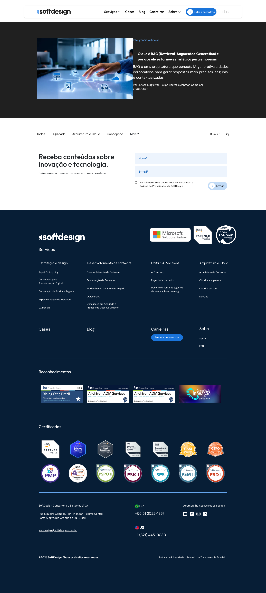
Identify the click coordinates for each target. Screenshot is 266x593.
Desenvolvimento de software (109, 262)
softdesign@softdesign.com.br (58, 529)
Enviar (220, 185)
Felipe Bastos (169, 85)
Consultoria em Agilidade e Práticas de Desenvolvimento (103, 304)
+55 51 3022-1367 (149, 512)
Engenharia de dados (163, 279)
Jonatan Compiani (191, 85)
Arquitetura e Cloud (86, 134)
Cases (130, 11)
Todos (41, 134)
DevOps (203, 295)
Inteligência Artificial (146, 40)
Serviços (110, 11)
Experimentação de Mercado (55, 298)
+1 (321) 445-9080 (150, 534)
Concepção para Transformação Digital (51, 280)
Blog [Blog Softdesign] (90, 328)
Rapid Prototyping (49, 271)
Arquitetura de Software (212, 271)
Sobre (172, 11)
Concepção (115, 134)
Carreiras (156, 11)
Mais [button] (133, 134)
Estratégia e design (53, 262)
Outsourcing (93, 295)
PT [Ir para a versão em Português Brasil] (222, 11)
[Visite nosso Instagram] (198, 513)
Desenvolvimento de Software (103, 271)
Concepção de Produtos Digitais (56, 290)
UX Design (44, 306)
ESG (201, 345)
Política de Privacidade (153, 186)
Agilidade (59, 134)
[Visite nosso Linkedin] (205, 513)
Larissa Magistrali (148, 85)
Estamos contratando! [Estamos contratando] (166, 337)
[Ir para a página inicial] (54, 11)
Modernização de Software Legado (106, 287)
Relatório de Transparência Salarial (206, 556)
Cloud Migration (208, 287)
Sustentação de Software (101, 279)
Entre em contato (201, 11)
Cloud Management (210, 279)
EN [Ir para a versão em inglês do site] (227, 11)
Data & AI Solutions (165, 262)
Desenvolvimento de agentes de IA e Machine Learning (167, 288)
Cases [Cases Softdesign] (44, 328)
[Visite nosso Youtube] (185, 513)
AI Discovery (158, 271)
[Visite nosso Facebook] (192, 513)
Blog (142, 11)
